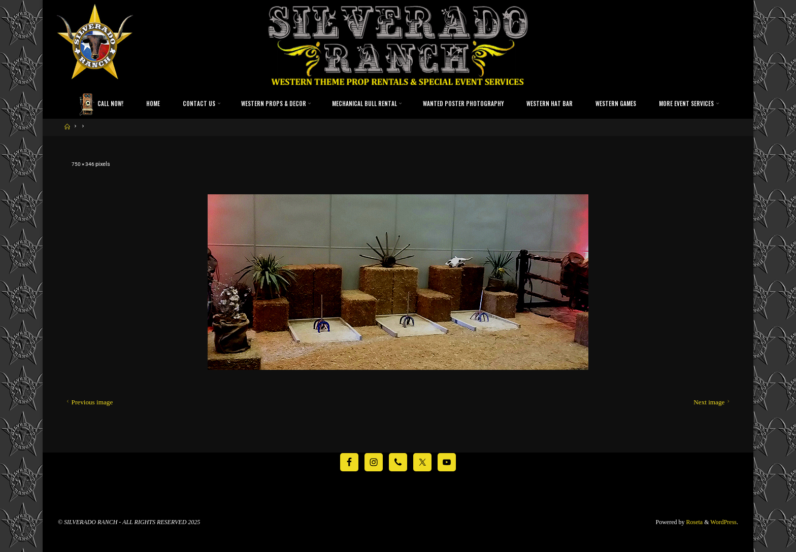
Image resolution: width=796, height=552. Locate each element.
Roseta (694, 521)
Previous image (88, 402)
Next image (712, 402)
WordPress (723, 521)
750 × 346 (84, 164)
